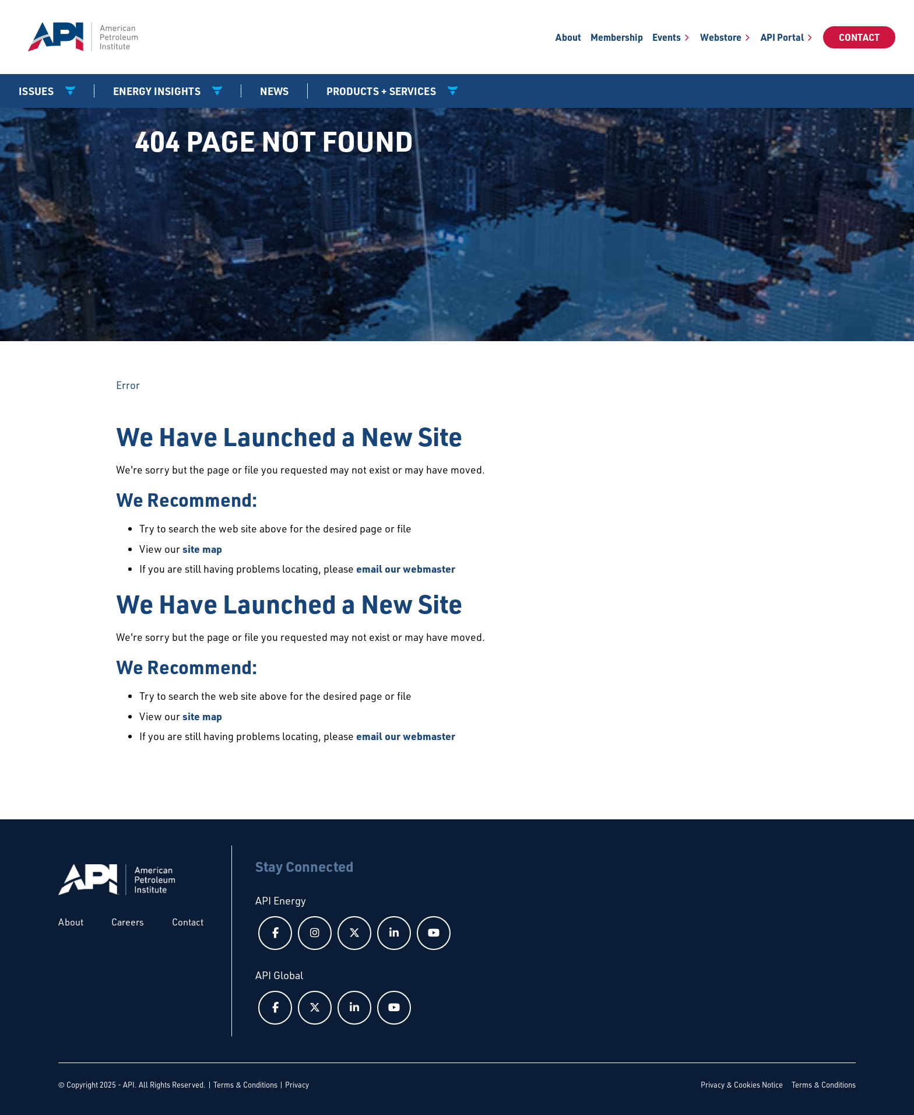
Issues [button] (37, 91)
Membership (616, 37)
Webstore (720, 37)
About (568, 37)
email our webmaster (405, 568)
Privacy (297, 1084)
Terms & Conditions (245, 1084)
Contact (859, 37)
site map (202, 548)
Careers (127, 922)
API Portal (782, 37)
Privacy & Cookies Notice (742, 1084)
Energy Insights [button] (158, 91)
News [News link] (274, 91)
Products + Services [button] (382, 91)
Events (666, 37)
